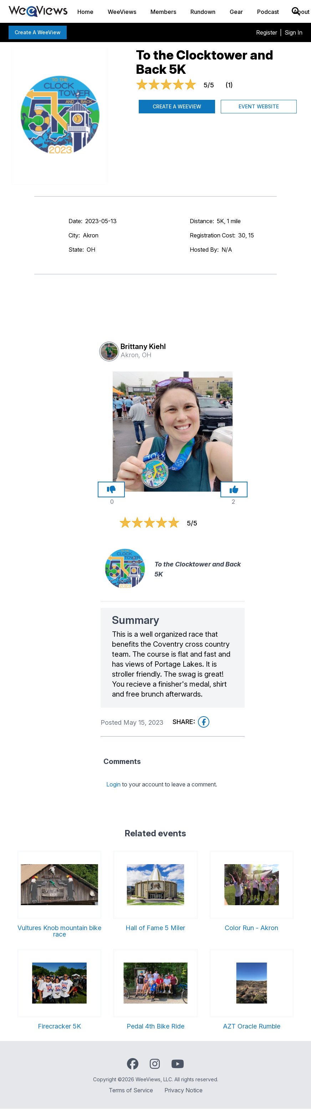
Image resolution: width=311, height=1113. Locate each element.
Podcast (268, 11)
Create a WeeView (38, 32)
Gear (236, 11)
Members (163, 11)
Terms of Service (131, 1090)
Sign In (293, 32)
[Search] (296, 11)
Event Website (259, 106)
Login (113, 784)
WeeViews (122, 11)
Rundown (202, 11)
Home (85, 11)
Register (266, 32)
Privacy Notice (183, 1090)
